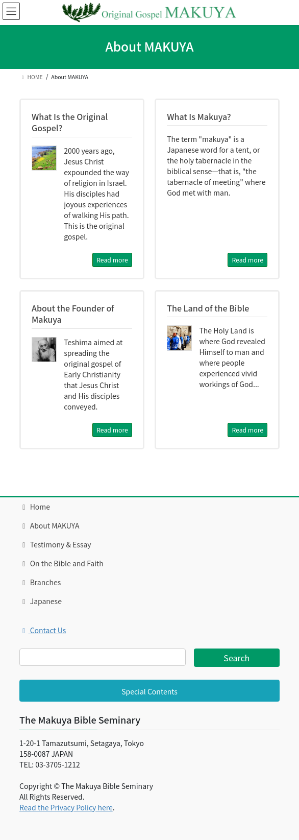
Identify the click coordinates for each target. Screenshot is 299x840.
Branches (40, 582)
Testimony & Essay (55, 544)
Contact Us (42, 630)
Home (34, 506)
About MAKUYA (49, 525)
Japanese (40, 601)
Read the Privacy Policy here (66, 807)
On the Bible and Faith (61, 563)
